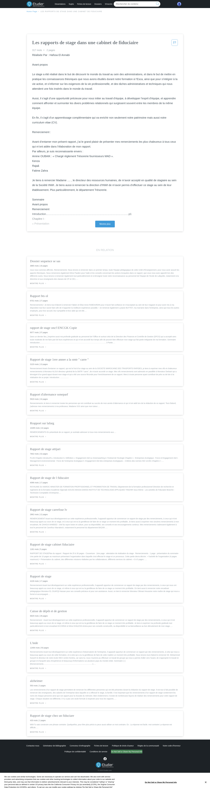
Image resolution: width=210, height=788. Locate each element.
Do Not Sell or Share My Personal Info (126, 752)
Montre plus (105, 224)
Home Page (32, 11)
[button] (174, 43)
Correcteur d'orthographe (80, 746)
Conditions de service (98, 752)
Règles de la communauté (148, 746)
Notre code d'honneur (171, 746)
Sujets (71, 4)
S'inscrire (108, 4)
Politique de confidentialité (75, 752)
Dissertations (60, 4)
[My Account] (179, 4)
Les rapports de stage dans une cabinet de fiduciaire (71, 11)
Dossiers (98, 4)
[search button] (157, 4)
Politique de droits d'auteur (123, 746)
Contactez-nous (32, 746)
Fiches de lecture (84, 4)
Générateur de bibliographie (54, 746)
